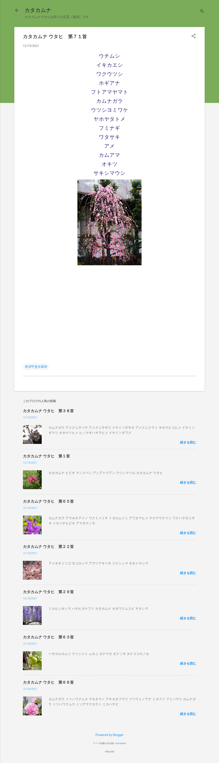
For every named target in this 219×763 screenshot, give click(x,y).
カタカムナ (38, 10)
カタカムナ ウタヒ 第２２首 (48, 546)
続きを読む (188, 442)
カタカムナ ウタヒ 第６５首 (48, 501)
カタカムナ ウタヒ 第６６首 (48, 682)
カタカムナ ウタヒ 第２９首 (48, 592)
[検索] (202, 11)
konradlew (120, 743)
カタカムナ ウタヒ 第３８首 (48, 411)
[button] (193, 36)
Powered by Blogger (110, 735)
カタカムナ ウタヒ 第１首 (46, 456)
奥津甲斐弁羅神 (36, 367)
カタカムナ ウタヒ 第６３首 (48, 637)
